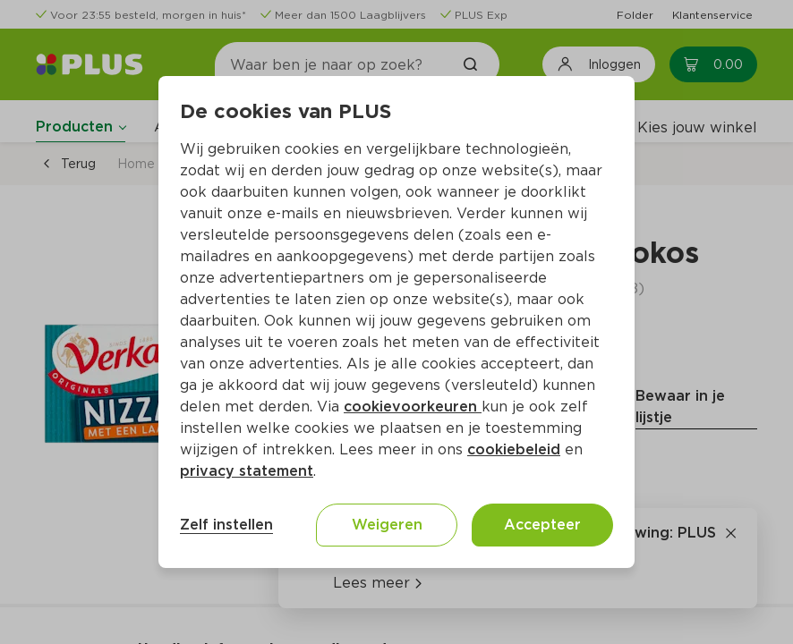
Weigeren (387, 524)
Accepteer (542, 524)
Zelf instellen (226, 524)
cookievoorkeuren (413, 406)
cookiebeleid (513, 449)
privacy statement (246, 470)
